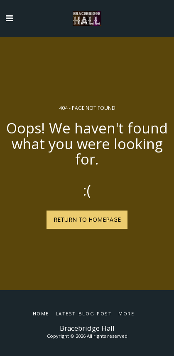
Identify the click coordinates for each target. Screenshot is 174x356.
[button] (9, 18)
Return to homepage (87, 219)
